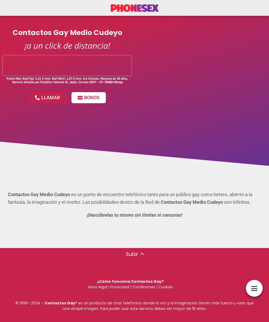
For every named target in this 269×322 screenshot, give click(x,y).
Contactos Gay (60, 303)
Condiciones (143, 287)
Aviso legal (97, 287)
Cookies (165, 287)
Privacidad (119, 287)
